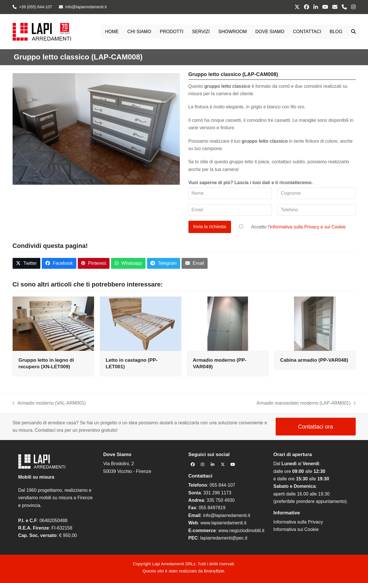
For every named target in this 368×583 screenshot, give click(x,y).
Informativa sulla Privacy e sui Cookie (308, 226)
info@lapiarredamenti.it (226, 515)
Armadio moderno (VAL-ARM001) (49, 404)
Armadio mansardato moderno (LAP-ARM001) (306, 404)
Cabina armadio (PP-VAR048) (314, 360)
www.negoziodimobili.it (241, 530)
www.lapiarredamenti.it (223, 522)
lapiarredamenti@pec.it (223, 538)
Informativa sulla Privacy (298, 522)
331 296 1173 (217, 492)
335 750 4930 (221, 500)
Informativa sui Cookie (296, 529)
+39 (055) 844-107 (35, 7)
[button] (353, 32)
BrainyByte (214, 571)
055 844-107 (222, 485)
